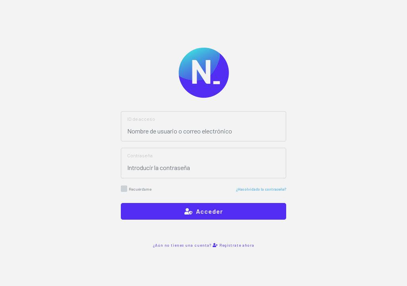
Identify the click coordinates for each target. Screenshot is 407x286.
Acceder (203, 211)
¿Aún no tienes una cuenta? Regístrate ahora (203, 245)
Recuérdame (136, 189)
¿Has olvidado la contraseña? (261, 189)
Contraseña (140, 155)
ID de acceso (141, 119)
